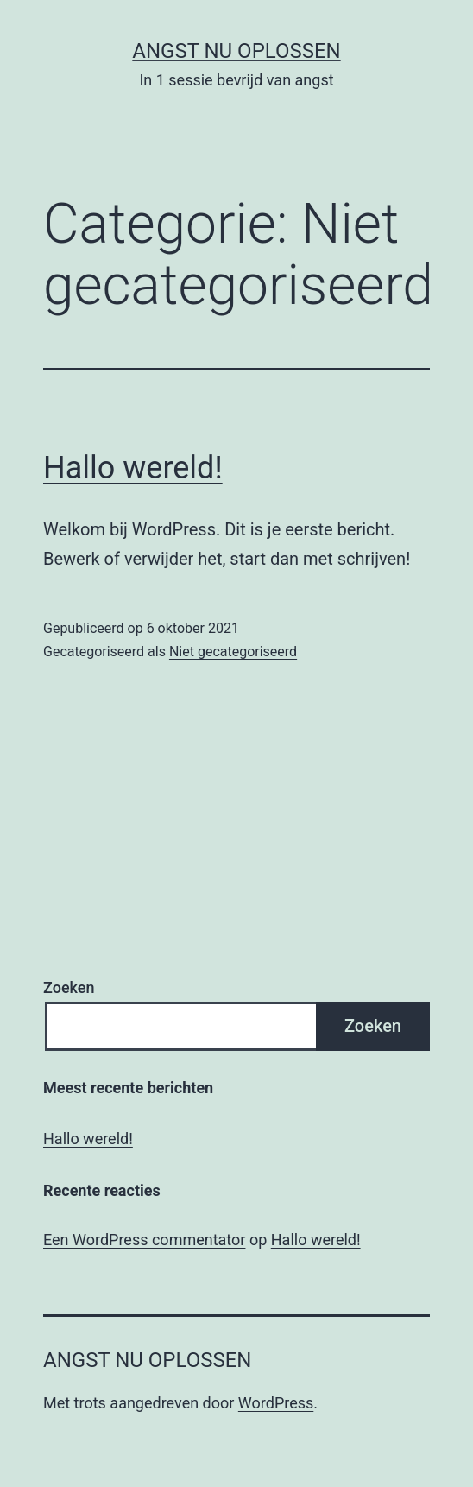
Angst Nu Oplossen (236, 51)
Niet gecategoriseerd (233, 651)
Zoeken (68, 987)
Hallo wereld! (133, 468)
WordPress (275, 1403)
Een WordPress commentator (144, 1240)
